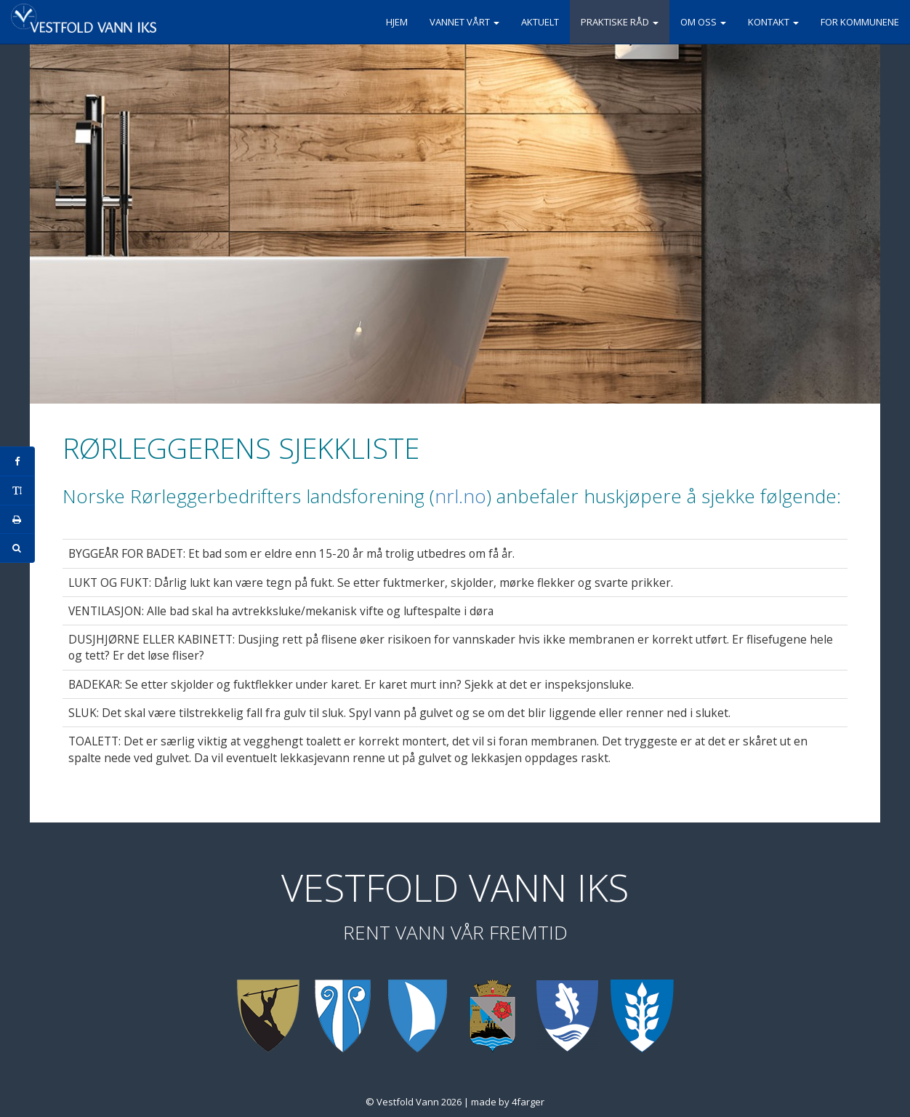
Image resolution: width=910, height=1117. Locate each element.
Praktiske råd (620, 21)
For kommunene (860, 21)
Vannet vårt (464, 21)
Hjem (397, 21)
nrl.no (460, 496)
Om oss (703, 21)
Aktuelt (540, 21)
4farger (528, 1101)
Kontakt (773, 21)
